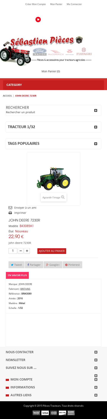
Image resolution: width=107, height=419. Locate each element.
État (11, 231)
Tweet (16, 265)
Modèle (13, 226)
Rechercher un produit (20, 112)
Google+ (53, 265)
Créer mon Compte (35, 4)
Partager (34, 265)
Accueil (7, 95)
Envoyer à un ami (25, 207)
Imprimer (20, 213)
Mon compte (21, 380)
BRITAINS (25, 289)
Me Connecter (74, 4)
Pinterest (72, 265)
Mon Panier (56, 4)
